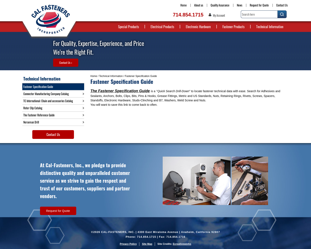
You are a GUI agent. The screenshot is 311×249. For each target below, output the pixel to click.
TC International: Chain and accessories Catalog (48, 101)
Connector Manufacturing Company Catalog (46, 94)
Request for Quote (259, 5)
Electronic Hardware (198, 26)
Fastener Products (233, 26)
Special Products (128, 26)
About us (198, 5)
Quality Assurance (220, 5)
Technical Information (269, 26)
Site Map (147, 244)
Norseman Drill (31, 122)
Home (183, 5)
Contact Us (282, 5)
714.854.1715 (188, 15)
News (239, 5)
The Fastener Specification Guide (120, 91)
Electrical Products (162, 26)
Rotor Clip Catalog (32, 108)
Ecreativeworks (182, 244)
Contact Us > (65, 62)
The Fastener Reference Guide (39, 115)
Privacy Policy (128, 244)
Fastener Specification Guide (38, 86)
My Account (219, 15)
